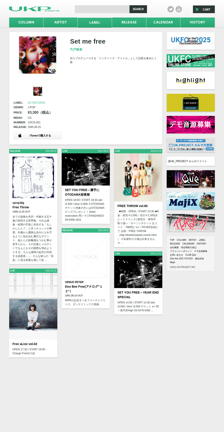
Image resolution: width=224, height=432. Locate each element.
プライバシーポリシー (181, 251)
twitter (170, 9)
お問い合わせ (176, 255)
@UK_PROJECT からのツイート (187, 161)
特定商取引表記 (188, 247)
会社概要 (174, 247)
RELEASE (175, 244)
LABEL (202, 240)
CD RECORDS (37, 102)
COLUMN (181, 240)
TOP (172, 240)
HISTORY (201, 244)
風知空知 (199, 258)
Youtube (178, 9)
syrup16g (18, 202)
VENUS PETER (74, 282)
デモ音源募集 (200, 251)
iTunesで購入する (34, 135)
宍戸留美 (76, 49)
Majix (172, 262)
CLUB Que (191, 255)
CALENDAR (188, 244)
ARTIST (192, 240)
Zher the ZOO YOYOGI (181, 258)
